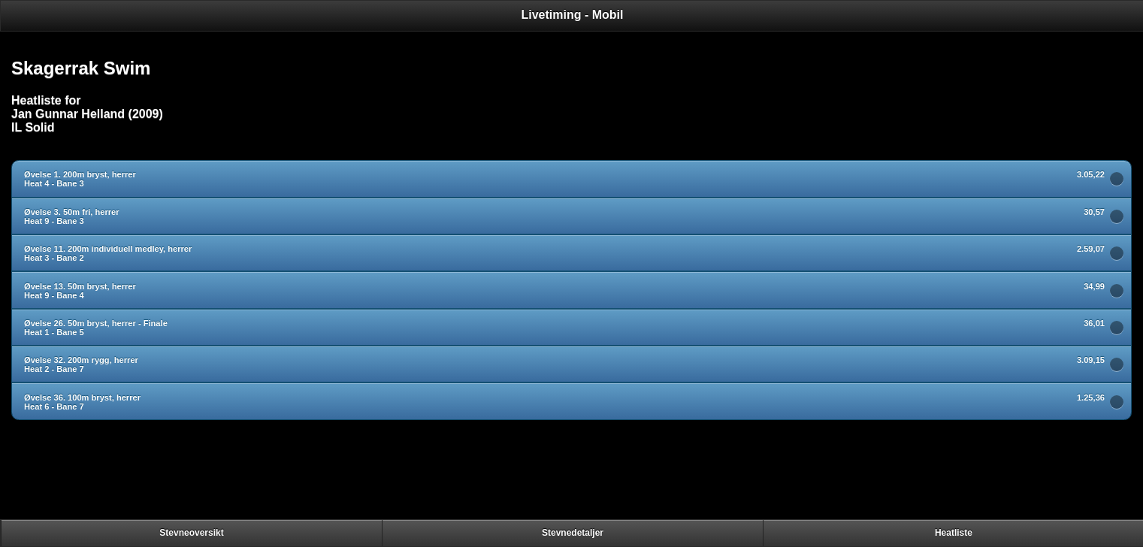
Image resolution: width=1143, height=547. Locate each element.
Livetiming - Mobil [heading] (573, 14)
